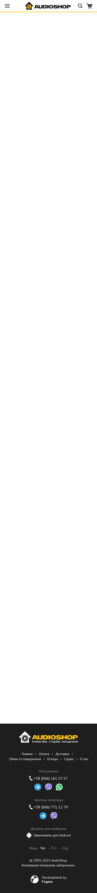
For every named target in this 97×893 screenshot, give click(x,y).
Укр (42, 848)
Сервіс (69, 759)
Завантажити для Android (49, 835)
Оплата (44, 754)
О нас (84, 759)
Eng (65, 848)
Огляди (52, 759)
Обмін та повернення (25, 759)
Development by (54, 879)
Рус (54, 848)
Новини (27, 754)
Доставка (62, 754)
